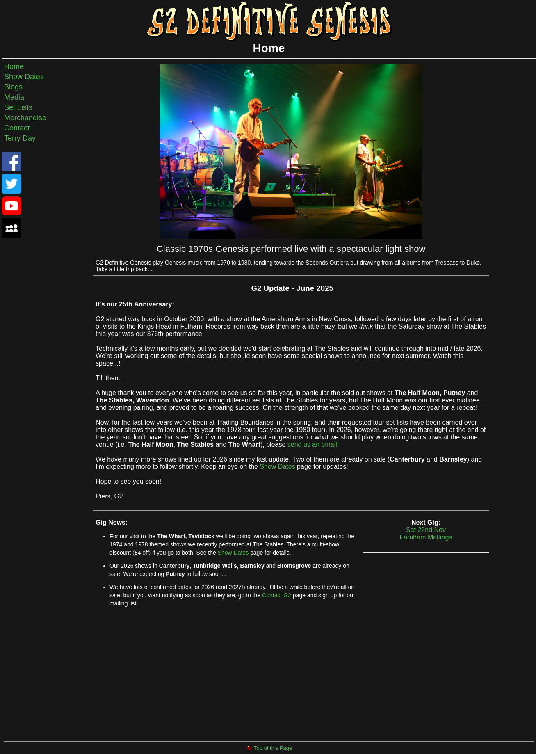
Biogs (13, 87)
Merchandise (25, 118)
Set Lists (18, 107)
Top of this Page (269, 748)
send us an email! (313, 444)
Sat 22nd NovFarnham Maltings (426, 539)
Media (14, 97)
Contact (17, 128)
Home (14, 66)
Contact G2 (276, 595)
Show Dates (24, 77)
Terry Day (20, 138)
